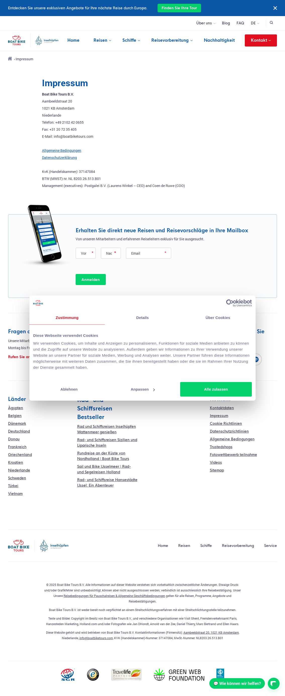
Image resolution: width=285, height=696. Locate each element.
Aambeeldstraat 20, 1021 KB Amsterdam (211, 632)
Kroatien (15, 462)
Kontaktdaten (222, 408)
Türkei (13, 486)
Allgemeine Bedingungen (61, 150)
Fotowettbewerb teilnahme (233, 454)
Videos (216, 462)
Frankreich (17, 447)
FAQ (240, 23)
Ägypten (15, 408)
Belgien (15, 415)
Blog (226, 23)
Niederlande (19, 470)
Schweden (17, 478)
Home (73, 40)
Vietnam (15, 493)
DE (253, 23)
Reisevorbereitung (170, 40)
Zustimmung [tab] (67, 317)
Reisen (100, 40)
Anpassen (143, 389)
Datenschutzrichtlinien (229, 431)
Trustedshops (221, 447)
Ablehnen (68, 389)
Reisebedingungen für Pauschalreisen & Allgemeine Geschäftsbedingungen (114, 596)
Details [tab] (142, 317)
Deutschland (19, 431)
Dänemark (17, 423)
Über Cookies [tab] (218, 317)
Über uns (204, 23)
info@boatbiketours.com (96, 638)
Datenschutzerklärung (59, 157)
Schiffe (129, 40)
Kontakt (261, 40)
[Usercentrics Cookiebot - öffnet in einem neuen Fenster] (230, 303)
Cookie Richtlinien (226, 423)
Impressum (219, 415)
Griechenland (20, 454)
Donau (14, 439)
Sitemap (217, 470)
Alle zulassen (216, 389)
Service (270, 545)
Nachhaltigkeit (219, 40)
